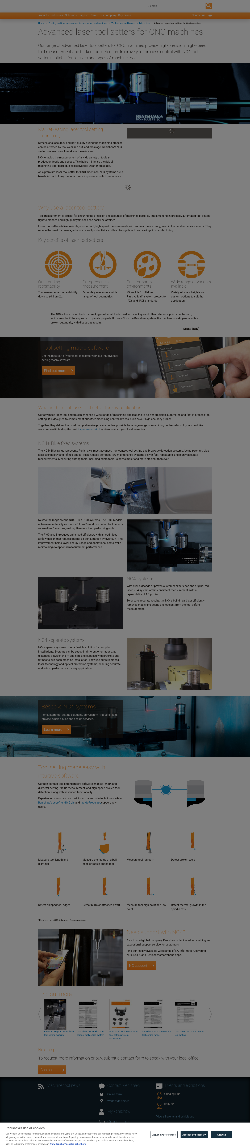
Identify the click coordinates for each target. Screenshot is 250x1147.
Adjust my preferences (164, 1140)
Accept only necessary (194, 1140)
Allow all (221, 1140)
